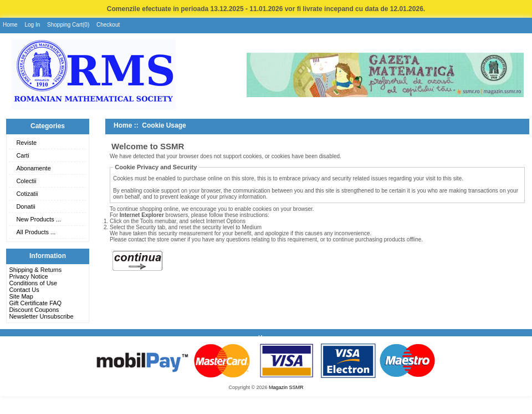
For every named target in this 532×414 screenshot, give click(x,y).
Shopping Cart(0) (68, 25)
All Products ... (35, 232)
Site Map (21, 296)
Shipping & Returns (35, 269)
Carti (22, 155)
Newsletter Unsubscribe (41, 316)
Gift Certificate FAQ (35, 303)
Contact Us (24, 289)
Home (10, 25)
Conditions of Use (33, 283)
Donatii (25, 206)
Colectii (26, 181)
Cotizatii (27, 193)
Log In (32, 25)
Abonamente (33, 168)
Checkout (108, 25)
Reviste (26, 142)
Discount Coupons (34, 309)
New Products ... (38, 219)
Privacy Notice (28, 276)
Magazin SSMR (286, 387)
